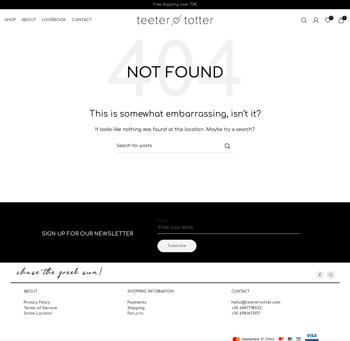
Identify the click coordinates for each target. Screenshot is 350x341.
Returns (135, 313)
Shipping (136, 308)
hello (162, 220)
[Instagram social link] (330, 275)
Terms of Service (40, 308)
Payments (136, 303)
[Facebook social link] (320, 275)
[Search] (304, 20)
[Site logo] (175, 20)
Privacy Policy (37, 303)
